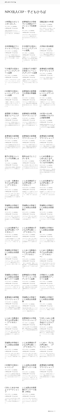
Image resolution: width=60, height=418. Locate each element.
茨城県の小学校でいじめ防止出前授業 (47, 230)
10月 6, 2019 (7, 394)
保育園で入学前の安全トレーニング (12, 115)
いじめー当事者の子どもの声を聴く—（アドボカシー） (29, 253)
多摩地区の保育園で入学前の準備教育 (29, 93)
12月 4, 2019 (42, 234)
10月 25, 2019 (8, 349)
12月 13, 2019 (25, 234)
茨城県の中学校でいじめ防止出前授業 (12, 252)
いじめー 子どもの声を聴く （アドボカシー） (47, 345)
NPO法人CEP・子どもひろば (12, 28)
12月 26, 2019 (8, 189)
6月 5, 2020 (24, 30)
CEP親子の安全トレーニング (12, 366)
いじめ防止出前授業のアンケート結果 (29, 367)
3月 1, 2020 (24, 53)
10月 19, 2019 (25, 349)
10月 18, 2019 (42, 349)
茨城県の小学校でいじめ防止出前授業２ (29, 207)
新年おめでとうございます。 (29, 157)
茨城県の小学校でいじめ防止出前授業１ (47, 207)
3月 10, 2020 (42, 24)
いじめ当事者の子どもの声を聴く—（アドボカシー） (29, 230)
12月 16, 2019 (8, 234)
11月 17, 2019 (42, 281)
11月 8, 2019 (24, 304)
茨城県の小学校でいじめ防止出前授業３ (12, 207)
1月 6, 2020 (24, 161)
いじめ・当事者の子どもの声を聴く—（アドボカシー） (12, 184)
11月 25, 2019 (25, 259)
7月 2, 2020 (7, 26)
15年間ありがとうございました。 (12, 23)
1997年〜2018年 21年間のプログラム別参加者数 (47, 116)
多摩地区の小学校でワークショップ (29, 319)
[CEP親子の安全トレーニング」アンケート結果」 (29, 48)
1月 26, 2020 (42, 120)
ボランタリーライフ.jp (10, 2)
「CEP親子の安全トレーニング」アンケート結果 (12, 71)
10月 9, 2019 (7, 369)
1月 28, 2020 (25, 118)
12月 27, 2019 (42, 165)
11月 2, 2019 (7, 327)
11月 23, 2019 (8, 281)
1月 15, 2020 (24, 140)
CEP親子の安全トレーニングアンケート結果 (12, 93)
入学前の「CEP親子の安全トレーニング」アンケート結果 (29, 71)
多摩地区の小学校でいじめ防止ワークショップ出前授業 (29, 25)
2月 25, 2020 (7, 97)
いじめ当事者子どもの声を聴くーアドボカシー (12, 230)
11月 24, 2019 (42, 259)
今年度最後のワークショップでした (12, 47)
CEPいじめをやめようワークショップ (12, 390)
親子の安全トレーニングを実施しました (12, 158)
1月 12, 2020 (42, 140)
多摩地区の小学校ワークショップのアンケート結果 (29, 277)
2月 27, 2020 (7, 75)
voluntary (15, 26)
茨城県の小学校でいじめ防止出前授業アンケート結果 (12, 277)
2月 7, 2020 (42, 97)
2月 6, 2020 (7, 118)
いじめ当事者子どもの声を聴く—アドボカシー (29, 183)
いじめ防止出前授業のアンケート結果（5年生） (29, 390)
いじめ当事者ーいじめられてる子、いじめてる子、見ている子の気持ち (47, 159)
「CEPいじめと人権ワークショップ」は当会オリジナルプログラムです (47, 321)
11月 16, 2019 (8, 301)
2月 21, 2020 (24, 97)
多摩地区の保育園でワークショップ (47, 70)
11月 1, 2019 (24, 322)
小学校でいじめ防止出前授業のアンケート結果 (47, 277)
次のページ (51, 411)
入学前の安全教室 (47, 46)
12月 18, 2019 (8, 212)
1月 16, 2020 (7, 140)
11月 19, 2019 (25, 281)
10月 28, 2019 (43, 327)
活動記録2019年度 (47, 22)
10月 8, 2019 (25, 371)
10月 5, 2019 (25, 394)
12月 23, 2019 (42, 187)
